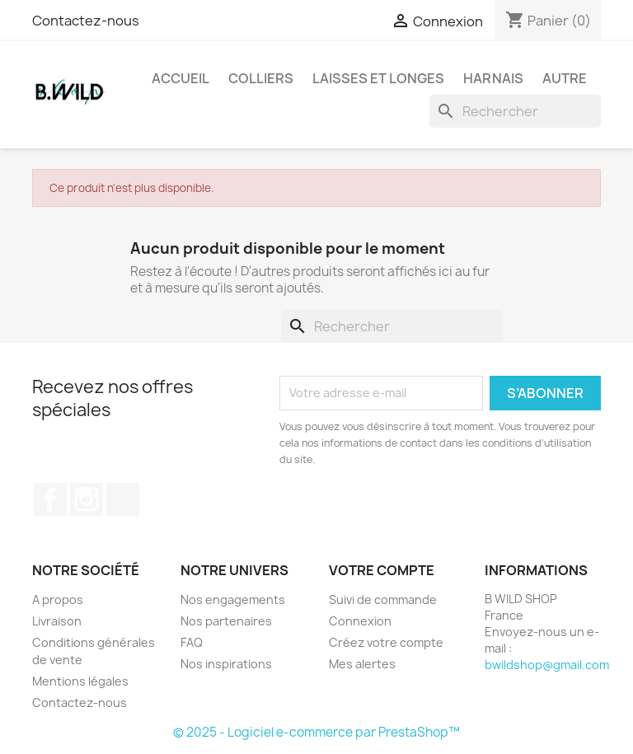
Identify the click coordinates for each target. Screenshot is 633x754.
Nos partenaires (226, 621)
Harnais (493, 78)
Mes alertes (362, 664)
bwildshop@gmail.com (547, 664)
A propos (57, 599)
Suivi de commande (383, 599)
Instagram (86, 499)
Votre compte (381, 570)
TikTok (122, 499)
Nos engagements (233, 599)
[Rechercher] (515, 111)
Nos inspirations (226, 664)
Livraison (57, 621)
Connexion (360, 621)
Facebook (50, 499)
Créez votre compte (386, 642)
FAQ (192, 642)
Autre (564, 78)
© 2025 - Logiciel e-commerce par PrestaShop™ (316, 732)
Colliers (260, 78)
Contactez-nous (85, 21)
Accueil (180, 78)
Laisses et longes (378, 78)
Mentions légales (80, 681)
